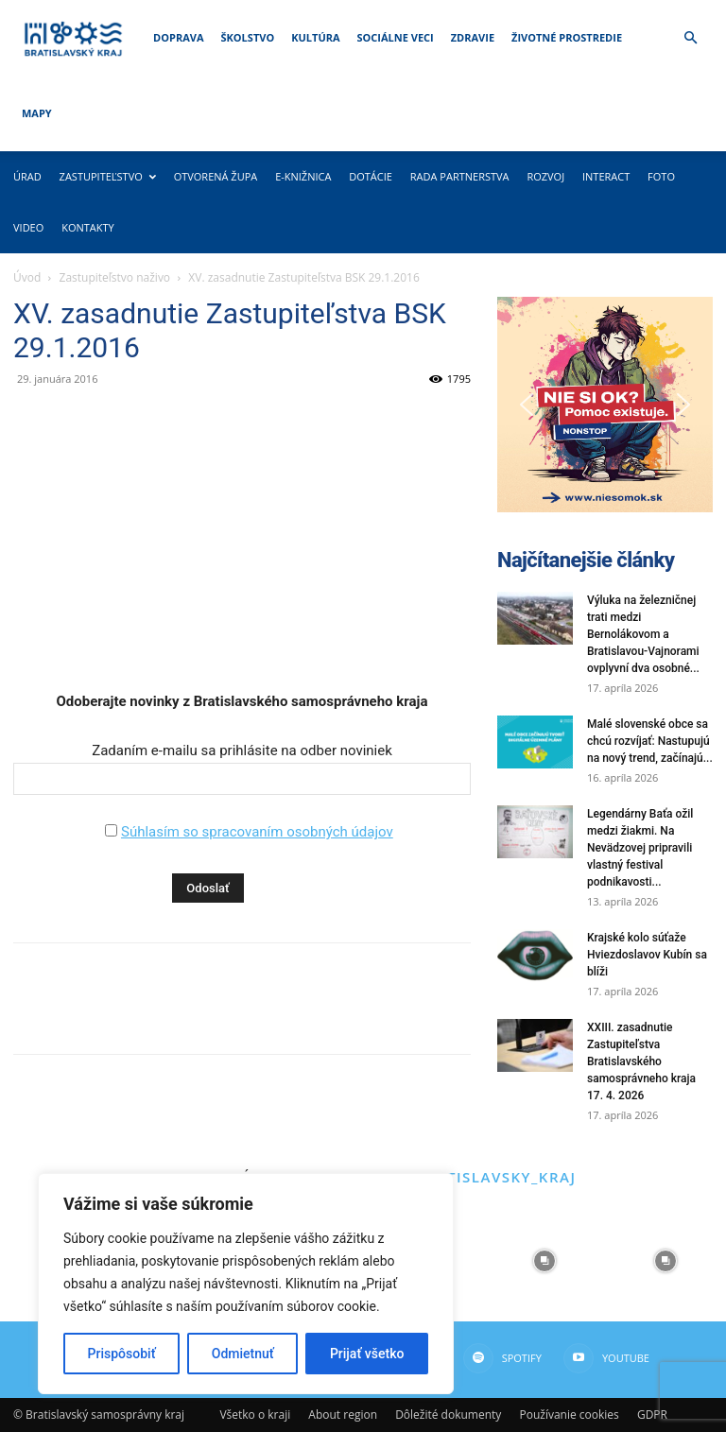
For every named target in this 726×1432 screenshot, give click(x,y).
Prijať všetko (367, 1353)
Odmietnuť (243, 1353)
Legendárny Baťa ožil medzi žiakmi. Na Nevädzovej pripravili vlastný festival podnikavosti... (640, 848)
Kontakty (87, 227)
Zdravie (472, 37)
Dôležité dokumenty (448, 1414)
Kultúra (315, 37)
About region (342, 1414)
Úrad (27, 176)
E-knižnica (303, 176)
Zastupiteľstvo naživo (115, 277)
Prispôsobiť (122, 1353)
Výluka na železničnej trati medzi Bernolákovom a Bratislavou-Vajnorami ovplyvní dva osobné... (643, 634)
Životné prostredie (566, 37)
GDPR (652, 1414)
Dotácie (370, 176)
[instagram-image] (544, 1260)
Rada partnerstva (460, 176)
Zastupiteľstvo (108, 176)
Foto (661, 176)
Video (28, 227)
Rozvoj (545, 176)
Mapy (37, 113)
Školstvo (248, 37)
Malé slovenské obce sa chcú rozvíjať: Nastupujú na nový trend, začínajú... (650, 741)
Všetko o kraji (254, 1414)
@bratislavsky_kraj (488, 1176)
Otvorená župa (216, 176)
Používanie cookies (568, 1414)
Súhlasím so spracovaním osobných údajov (257, 831)
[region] (246, 1283)
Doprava (178, 37)
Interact (606, 176)
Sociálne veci (395, 37)
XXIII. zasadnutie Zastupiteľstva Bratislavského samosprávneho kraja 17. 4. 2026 (641, 1061)
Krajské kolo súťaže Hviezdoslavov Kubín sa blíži (647, 954)
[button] (690, 38)
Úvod (27, 277)
